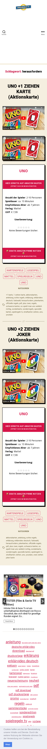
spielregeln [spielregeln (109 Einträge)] (29, 716)
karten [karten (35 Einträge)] (32, 670)
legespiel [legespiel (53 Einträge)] (13, 677)
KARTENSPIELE (15, 270)
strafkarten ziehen (31, 312)
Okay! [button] (7, 744)
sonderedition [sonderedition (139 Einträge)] (27, 712)
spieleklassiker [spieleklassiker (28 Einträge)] (17, 717)
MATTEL (9, 276)
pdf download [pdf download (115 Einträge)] (23, 690)
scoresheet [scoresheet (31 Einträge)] (14, 713)
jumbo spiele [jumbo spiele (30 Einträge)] (24, 670)
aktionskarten (31, 295)
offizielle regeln (12, 303)
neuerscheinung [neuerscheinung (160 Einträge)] (18, 680)
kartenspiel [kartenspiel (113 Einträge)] (16, 673)
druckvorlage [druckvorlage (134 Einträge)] (15, 655)
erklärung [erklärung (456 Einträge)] (31, 655)
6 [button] (24, 629)
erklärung (29, 297)
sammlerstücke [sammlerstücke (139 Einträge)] (17, 708)
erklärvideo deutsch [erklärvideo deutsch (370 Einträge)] (23, 661)
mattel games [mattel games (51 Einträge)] (24, 677)
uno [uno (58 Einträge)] (29, 721)
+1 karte (9, 295)
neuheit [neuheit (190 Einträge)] (34, 680)
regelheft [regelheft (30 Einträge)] (33, 699)
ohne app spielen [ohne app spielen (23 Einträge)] (12, 686)
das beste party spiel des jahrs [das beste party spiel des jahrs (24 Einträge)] (31, 643)
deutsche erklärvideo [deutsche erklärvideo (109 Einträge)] (23, 646)
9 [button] (31, 629)
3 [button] (18, 629)
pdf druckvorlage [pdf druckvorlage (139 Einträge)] (19, 694)
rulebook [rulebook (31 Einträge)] (29, 704)
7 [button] (27, 629)
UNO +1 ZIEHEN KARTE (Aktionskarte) (23, 92)
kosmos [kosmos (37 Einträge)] (34, 673)
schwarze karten (13, 306)
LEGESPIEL (33, 270)
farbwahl (17, 300)
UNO (38, 276)
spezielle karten (24, 552)
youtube (9, 315)
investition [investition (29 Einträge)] (35, 666)
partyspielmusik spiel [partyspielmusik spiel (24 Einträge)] (25, 686)
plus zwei (27, 303)
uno (41, 312)
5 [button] (22, 629)
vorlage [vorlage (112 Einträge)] (36, 721)
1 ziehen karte (19, 295)
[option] (23, 599)
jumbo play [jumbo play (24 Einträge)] (15, 670)
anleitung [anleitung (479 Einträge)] (13, 642)
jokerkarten (38, 300)
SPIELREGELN (24, 276)
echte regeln (19, 297)
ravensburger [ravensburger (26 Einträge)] (24, 699)
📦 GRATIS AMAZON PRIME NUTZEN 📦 (23, 253)
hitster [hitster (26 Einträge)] (29, 666)
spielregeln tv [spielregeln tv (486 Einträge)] (16, 721)
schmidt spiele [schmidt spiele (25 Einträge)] (33, 709)
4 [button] (20, 629)
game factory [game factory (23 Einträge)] (22, 666)
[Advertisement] (23, 39)
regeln (33, 303)
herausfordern (27, 300)
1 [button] (14, 629)
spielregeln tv (17, 312)
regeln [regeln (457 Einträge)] (19, 703)
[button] (4, 601)
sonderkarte (17, 309)
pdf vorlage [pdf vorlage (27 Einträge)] (34, 695)
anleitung (9, 297)
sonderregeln (28, 309)
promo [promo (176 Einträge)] (14, 698)
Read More (9, 621)
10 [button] (33, 629)
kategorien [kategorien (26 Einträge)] (26, 673)
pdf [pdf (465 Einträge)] (36, 685)
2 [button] (16, 629)
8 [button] (29, 629)
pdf (20, 303)
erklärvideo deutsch (22, 540)
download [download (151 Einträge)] (18, 650)
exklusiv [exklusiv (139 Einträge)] (12, 665)
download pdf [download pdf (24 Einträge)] (30, 651)
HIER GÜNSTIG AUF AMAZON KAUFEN (24, 184)
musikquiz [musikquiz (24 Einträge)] (34, 677)
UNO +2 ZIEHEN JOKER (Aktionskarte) (23, 334)
